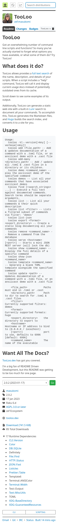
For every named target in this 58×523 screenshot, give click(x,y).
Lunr (32, 109)
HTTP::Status (16, 460)
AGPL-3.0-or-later (16, 407)
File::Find (14, 456)
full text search (40, 73)
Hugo (11, 119)
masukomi (12, 390)
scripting (40, 512)
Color (12, 444)
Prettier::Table (17, 472)
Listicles (13, 468)
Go (52, 382)
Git (14, 520)
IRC (21, 520)
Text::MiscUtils (17, 492)
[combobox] (41, 5)
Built (45, 520)
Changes (21, 29)
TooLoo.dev (9, 360)
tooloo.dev (12, 418)
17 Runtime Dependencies (21, 436)
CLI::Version (16, 440)
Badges (33, 29)
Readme (9, 29)
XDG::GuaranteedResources (25, 504)
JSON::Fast (15, 464)
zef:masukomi (22, 21)
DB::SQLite (15, 448)
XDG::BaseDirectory (20, 500)
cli (14, 512)
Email (5, 520)
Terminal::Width (18, 484)
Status (30, 520)
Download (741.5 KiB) (18, 425)
